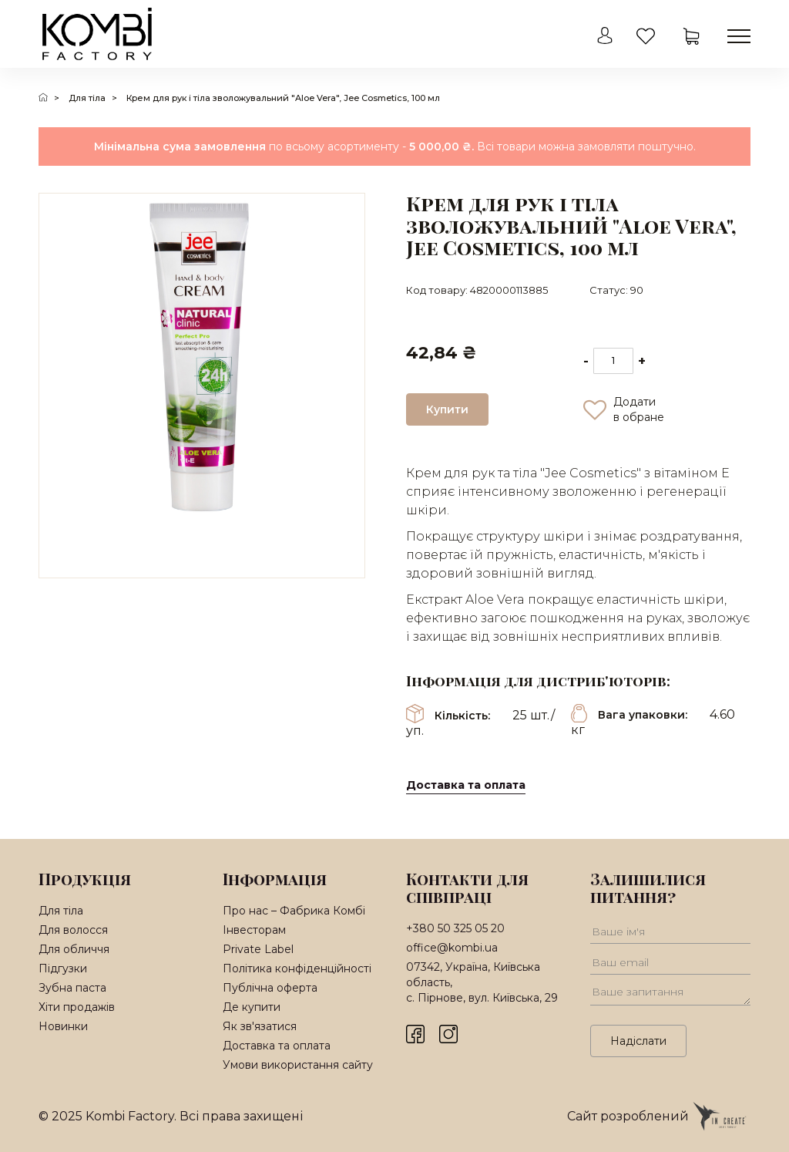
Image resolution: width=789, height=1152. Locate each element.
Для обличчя (74, 949)
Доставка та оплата (465, 785)
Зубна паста (72, 988)
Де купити (251, 1007)
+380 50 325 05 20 (455, 928)
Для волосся (73, 930)
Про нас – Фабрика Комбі (294, 911)
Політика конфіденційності (297, 968)
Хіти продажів (77, 1007)
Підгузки (63, 968)
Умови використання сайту (298, 1065)
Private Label (258, 949)
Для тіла (87, 98)
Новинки (63, 1026)
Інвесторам (254, 930)
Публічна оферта (270, 988)
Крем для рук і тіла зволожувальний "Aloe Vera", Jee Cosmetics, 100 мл (283, 98)
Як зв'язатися (260, 1026)
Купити (447, 409)
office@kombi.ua (452, 948)
